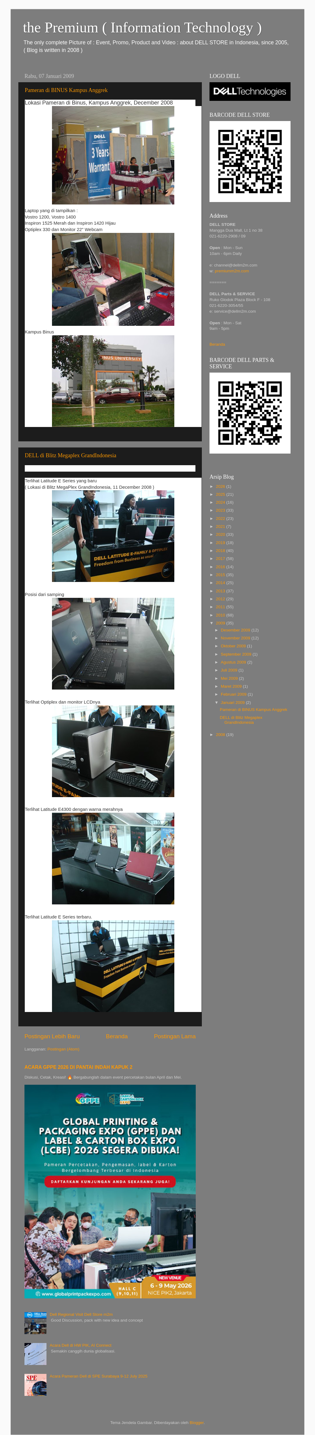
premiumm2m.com (232, 271)
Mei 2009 (230, 678)
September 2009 (237, 654)
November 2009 (236, 638)
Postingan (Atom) (63, 1049)
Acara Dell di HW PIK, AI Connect (80, 1345)
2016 (221, 567)
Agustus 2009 (234, 662)
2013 (221, 591)
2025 (221, 494)
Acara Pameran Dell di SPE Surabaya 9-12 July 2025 (98, 1376)
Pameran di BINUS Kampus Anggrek (66, 90)
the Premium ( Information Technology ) (142, 27)
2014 (221, 582)
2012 (221, 599)
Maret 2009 (232, 686)
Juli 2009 (230, 670)
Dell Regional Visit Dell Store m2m (81, 1314)
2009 (221, 623)
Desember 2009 (236, 630)
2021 (221, 526)
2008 (221, 734)
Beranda (117, 1036)
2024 (221, 502)
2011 (221, 607)
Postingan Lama (175, 1036)
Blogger (197, 1422)
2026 (221, 486)
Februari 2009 (234, 694)
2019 (221, 542)
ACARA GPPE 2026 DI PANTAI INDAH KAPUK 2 (78, 1067)
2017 (221, 558)
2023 (221, 510)
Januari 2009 (233, 702)
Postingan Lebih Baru (52, 1036)
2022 (221, 518)
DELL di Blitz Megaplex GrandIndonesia (70, 455)
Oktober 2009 (234, 646)
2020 (221, 534)
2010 (221, 615)
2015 (221, 574)
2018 (221, 550)
